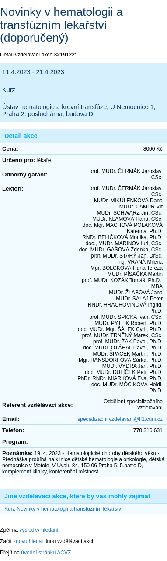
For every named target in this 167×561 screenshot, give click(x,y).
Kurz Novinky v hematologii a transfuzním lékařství (63, 509)
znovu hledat (28, 541)
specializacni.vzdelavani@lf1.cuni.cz (120, 419)
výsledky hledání (38, 530)
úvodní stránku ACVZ (46, 553)
